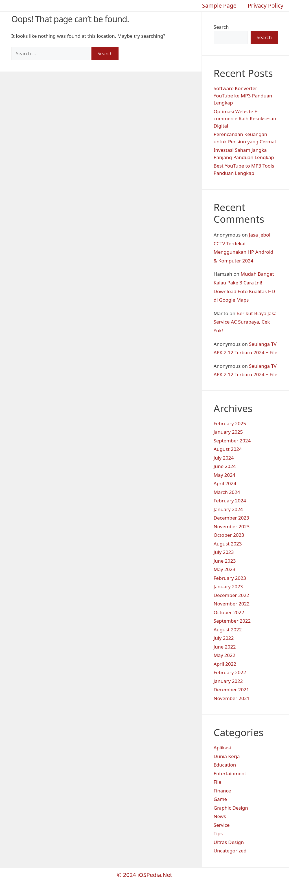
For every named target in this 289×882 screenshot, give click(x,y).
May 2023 (224, 569)
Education (225, 764)
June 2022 (225, 646)
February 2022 (230, 672)
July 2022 (224, 638)
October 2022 (229, 612)
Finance (222, 790)
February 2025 (230, 423)
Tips (218, 833)
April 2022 (225, 664)
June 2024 (225, 466)
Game (220, 799)
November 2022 (231, 603)
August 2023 (228, 543)
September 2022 (232, 621)
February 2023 (230, 578)
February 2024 (230, 500)
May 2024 (224, 475)
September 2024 (232, 440)
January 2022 (228, 681)
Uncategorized (230, 850)
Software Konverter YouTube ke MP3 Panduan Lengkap (243, 95)
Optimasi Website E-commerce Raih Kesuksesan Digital (245, 118)
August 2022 (228, 629)
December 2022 (231, 595)
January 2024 (228, 509)
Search (221, 27)
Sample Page (219, 5)
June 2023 (225, 561)
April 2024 (225, 483)
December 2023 (231, 517)
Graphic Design (231, 808)
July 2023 (224, 552)
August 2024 (228, 449)
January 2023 (228, 586)
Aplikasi (222, 747)
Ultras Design (229, 842)
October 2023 (229, 535)
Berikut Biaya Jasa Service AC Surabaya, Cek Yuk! (245, 322)
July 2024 (224, 458)
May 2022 (224, 655)
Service (222, 825)
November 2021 (231, 698)
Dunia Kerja (227, 756)
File (217, 782)
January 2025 (228, 432)
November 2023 (231, 526)
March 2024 (227, 492)
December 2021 (231, 689)
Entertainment (230, 773)
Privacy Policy (265, 5)
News (220, 816)
